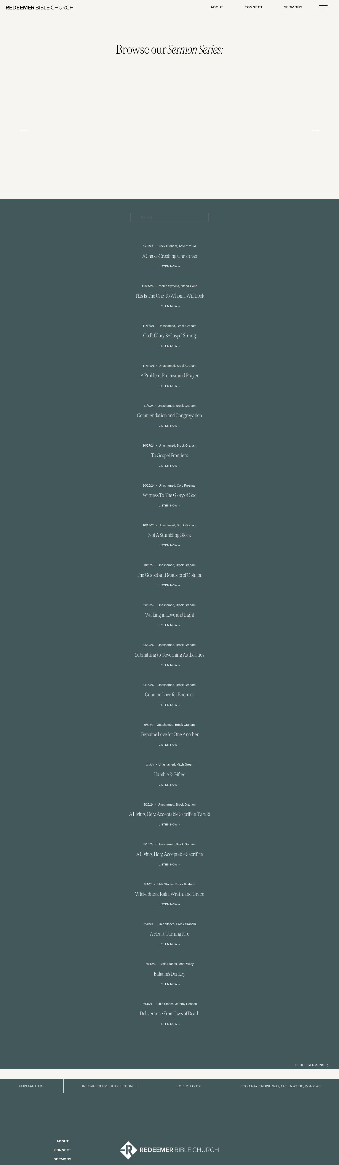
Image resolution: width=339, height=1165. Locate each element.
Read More (170, 265)
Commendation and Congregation (169, 415)
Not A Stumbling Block (169, 535)
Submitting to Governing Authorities (169, 655)
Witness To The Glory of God (169, 495)
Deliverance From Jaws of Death (169, 1013)
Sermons (293, 7)
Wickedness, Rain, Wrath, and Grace (169, 894)
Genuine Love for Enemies (169, 694)
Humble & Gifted (169, 774)
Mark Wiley (186, 964)
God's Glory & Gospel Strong (169, 335)
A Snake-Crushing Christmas (169, 256)
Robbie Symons (168, 286)
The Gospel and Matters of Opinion (169, 575)
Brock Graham (167, 246)
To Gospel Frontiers (169, 455)
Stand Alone (189, 286)
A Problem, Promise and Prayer (169, 375)
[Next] (315, 130)
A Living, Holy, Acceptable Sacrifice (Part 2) (169, 814)
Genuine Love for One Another (169, 734)
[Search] (169, 217)
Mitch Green (185, 764)
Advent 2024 (187, 246)
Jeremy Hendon (186, 1004)
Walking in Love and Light (169, 615)
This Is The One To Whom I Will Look (169, 296)
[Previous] (23, 130)
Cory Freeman (186, 485)
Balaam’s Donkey (169, 974)
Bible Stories (165, 884)
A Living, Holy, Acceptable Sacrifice (169, 854)
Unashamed (166, 326)
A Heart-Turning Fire (169, 934)
